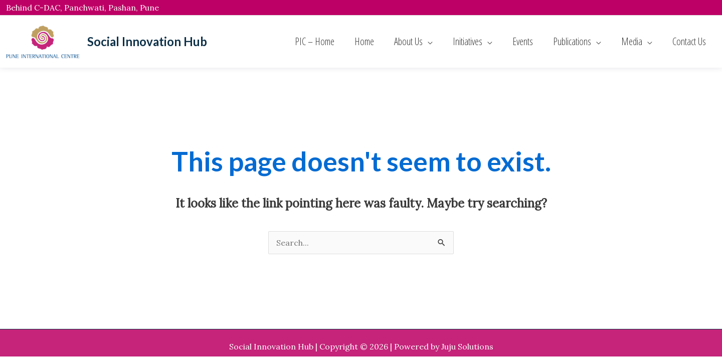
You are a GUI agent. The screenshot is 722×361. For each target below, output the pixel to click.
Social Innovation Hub (147, 41)
